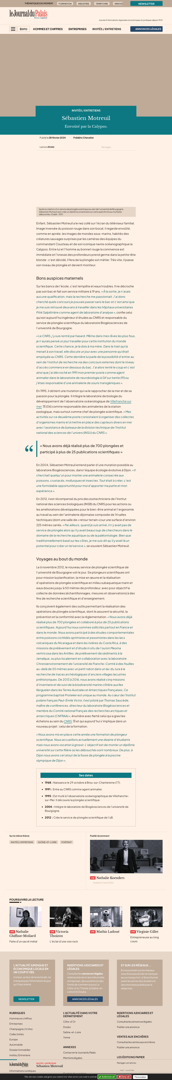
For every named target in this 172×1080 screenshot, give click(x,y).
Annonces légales (85, 999)
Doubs (67, 1026)
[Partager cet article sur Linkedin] (127, 147)
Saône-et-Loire (47, 842)
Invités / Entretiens (106, 29)
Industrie (83, 3)
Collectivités (16, 1034)
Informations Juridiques (22, 1070)
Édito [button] (23, 29)
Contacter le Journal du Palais (79, 1052)
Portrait (66, 842)
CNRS (68, 721)
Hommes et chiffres (48, 29)
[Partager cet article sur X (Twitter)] (116, 147)
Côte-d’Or (69, 1021)
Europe (13, 1039)
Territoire (102, 3)
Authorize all (107, 1076)
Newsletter (146, 3)
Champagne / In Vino (21, 1028)
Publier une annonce (128, 1026)
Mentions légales (72, 1057)
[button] (13, 29)
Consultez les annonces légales (134, 1021)
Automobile (16, 1044)
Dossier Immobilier (19, 1049)
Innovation (121, 3)
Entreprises (78, 29)
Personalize (140, 1077)
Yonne (66, 1037)
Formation (65, 3)
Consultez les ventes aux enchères (136, 1042)
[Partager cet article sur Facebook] (121, 147)
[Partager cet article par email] (133, 147)
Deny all (125, 1076)
